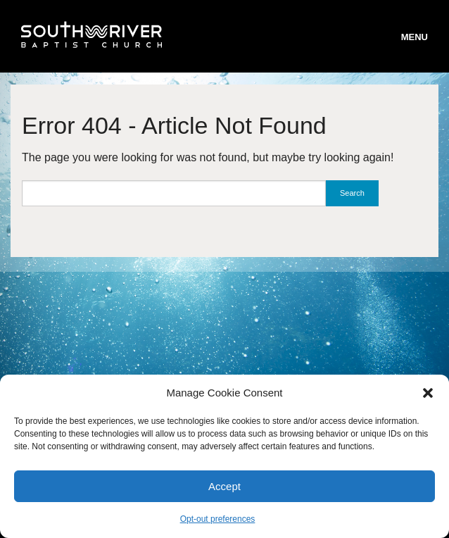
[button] (428, 393)
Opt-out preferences (217, 519)
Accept (224, 486)
